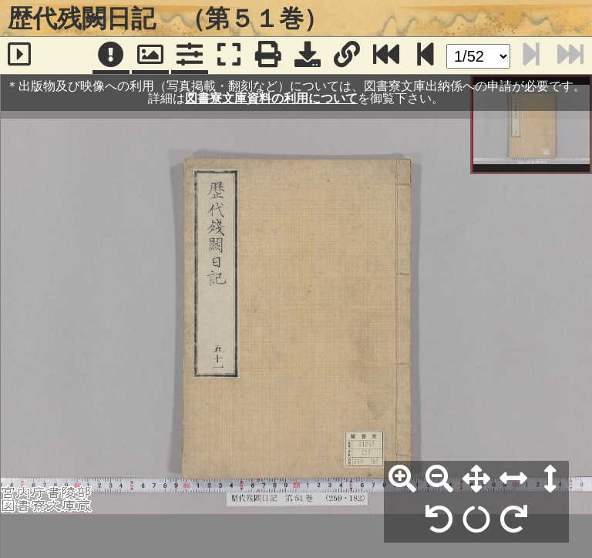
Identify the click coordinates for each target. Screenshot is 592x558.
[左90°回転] (439, 520)
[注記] (111, 55)
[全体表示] (476, 479)
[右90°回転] (513, 520)
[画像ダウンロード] (307, 55)
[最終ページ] (386, 55)
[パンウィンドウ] (150, 55)
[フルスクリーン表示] (228, 55)
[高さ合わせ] (550, 479)
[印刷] (268, 55)
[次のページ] (425, 55)
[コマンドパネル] (189, 55)
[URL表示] (346, 55)
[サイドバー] (19, 55)
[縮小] (439, 479)
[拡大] (402, 479)
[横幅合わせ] (513, 479)
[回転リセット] (476, 520)
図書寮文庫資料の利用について (271, 98)
